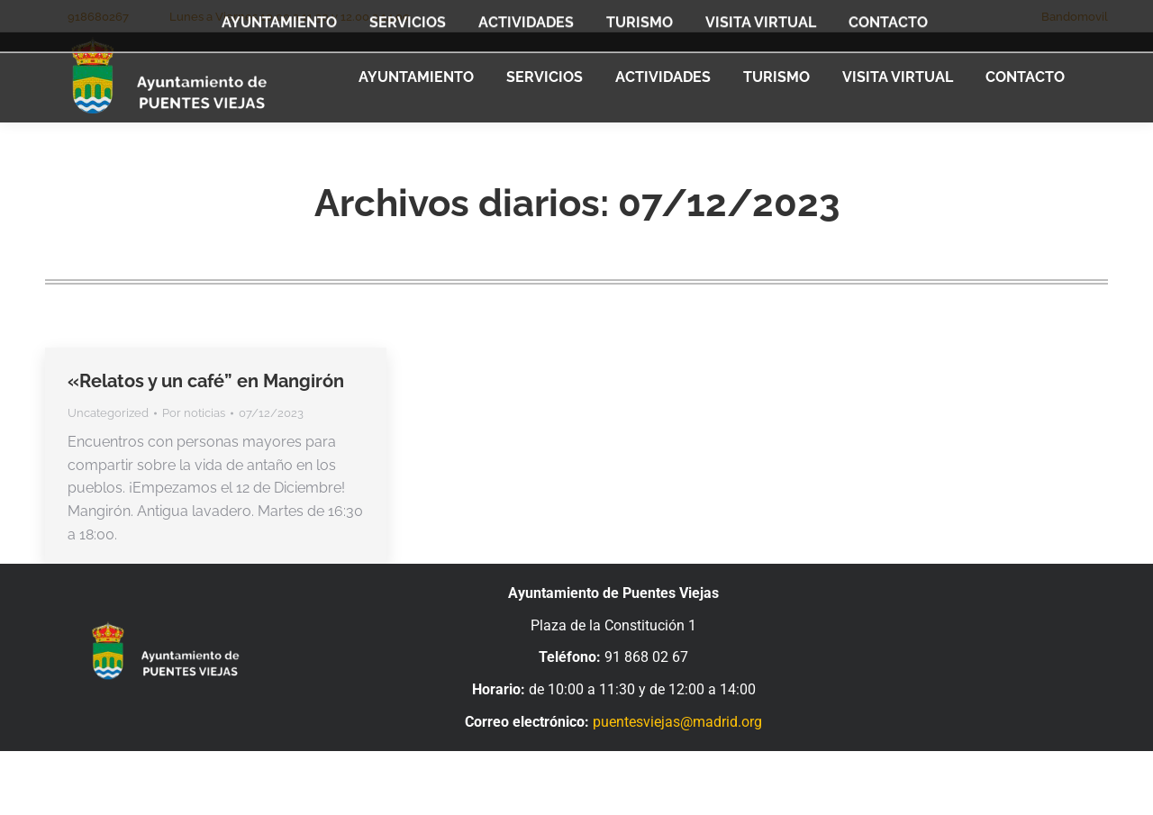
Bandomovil (1074, 16)
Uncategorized (108, 413)
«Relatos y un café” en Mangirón (206, 381)
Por (193, 413)
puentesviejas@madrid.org (677, 721)
